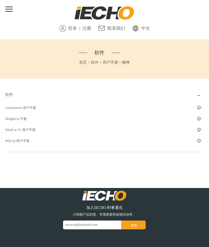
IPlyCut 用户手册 (17, 141)
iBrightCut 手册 (16, 119)
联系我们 (116, 28)
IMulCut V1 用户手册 (20, 130)
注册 (86, 28)
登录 (72, 28)
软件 (99, 52)
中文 (145, 28)
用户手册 (110, 62)
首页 (83, 62)
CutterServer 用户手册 (20, 108)
